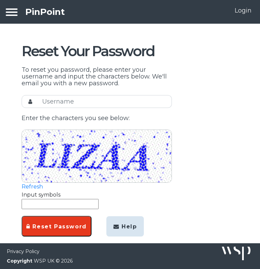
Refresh (32, 186)
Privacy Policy (23, 251)
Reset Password (56, 226)
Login (243, 10)
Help (125, 226)
